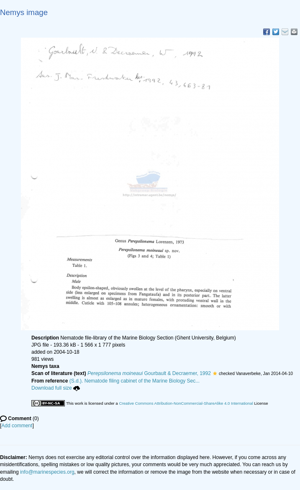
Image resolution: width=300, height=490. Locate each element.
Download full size (55, 388)
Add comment (16, 426)
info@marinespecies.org (47, 472)
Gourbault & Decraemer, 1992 (149, 373)
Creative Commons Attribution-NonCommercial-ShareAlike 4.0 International (186, 403)
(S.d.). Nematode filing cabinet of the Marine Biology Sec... (134, 381)
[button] (215, 373)
